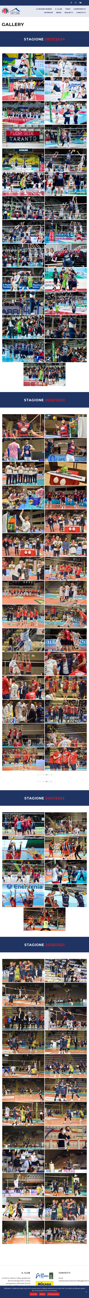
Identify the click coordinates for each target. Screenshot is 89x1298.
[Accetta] (86, 1292)
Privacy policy (53, 1294)
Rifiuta (42, 1294)
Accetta (34, 1294)
